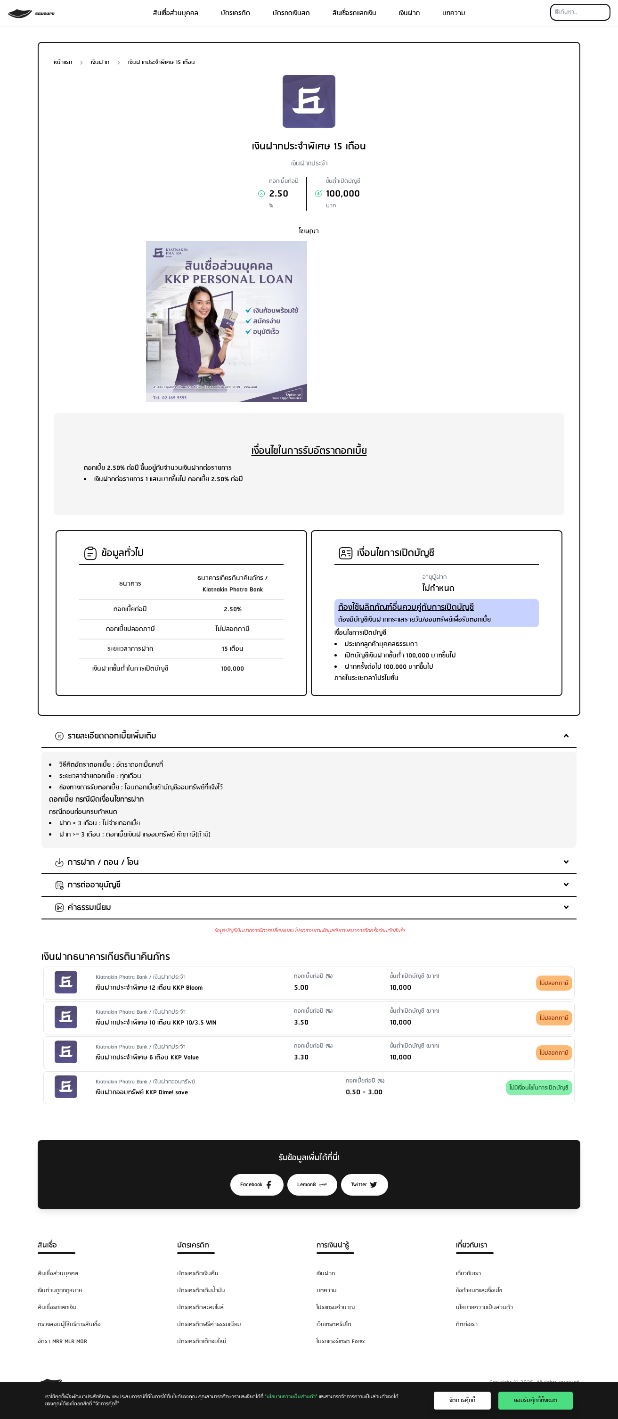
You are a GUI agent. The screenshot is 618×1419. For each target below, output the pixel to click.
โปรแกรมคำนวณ (336, 1307)
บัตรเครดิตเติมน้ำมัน (201, 1291)
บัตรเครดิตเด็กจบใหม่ (201, 1341)
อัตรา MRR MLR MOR (62, 1341)
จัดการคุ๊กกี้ (462, 1400)
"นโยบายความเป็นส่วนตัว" (291, 1397)
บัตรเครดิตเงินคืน (198, 1274)
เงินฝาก (409, 13)
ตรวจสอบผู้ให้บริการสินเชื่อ (69, 1324)
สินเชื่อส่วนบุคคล (175, 13)
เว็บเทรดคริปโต (334, 1324)
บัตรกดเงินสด (291, 13)
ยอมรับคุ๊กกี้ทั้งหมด (535, 1400)
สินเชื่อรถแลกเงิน (354, 13)
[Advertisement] (391, 307)
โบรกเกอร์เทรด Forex (341, 1341)
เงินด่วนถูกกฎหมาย (60, 1291)
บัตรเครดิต (235, 13)
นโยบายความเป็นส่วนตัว (484, 1307)
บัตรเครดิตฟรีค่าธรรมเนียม (209, 1324)
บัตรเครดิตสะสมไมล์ (200, 1307)
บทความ (453, 13)
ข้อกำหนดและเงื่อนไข (479, 1291)
